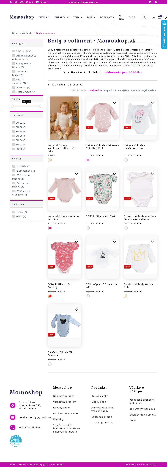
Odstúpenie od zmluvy (142, 414)
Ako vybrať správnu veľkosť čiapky (103, 409)
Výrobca (19, 204)
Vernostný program (64, 401)
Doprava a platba (101, 416)
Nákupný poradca (63, 395)
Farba (17, 158)
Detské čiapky (99, 395)
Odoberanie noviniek (65, 413)
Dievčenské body (22, 33)
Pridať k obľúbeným (76, 102)
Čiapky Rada (98, 401)
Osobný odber (61, 407)
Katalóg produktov (102, 422)
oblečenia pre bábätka (123, 73)
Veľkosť (18, 114)
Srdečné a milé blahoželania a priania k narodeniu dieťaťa (66, 428)
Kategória (20, 43)
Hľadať (144, 17)
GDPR (132, 420)
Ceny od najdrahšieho (144, 90)
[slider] (12, 106)
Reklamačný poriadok (142, 408)
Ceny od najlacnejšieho (117, 90)
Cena (17, 98)
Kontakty (58, 419)
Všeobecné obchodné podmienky (142, 401)
